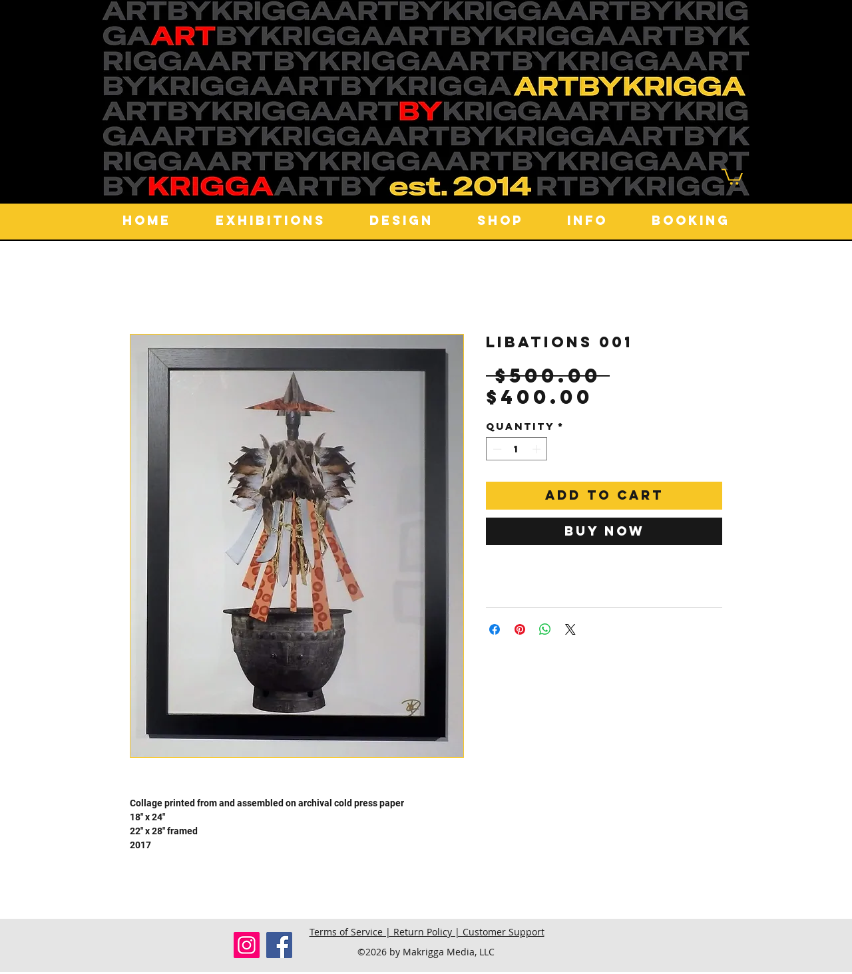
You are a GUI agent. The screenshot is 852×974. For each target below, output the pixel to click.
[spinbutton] (517, 449)
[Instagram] (247, 945)
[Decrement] (496, 449)
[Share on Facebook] (495, 629)
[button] (732, 176)
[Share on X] (570, 629)
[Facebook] (279, 945)
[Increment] (538, 449)
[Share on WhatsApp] (545, 629)
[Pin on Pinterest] (520, 629)
